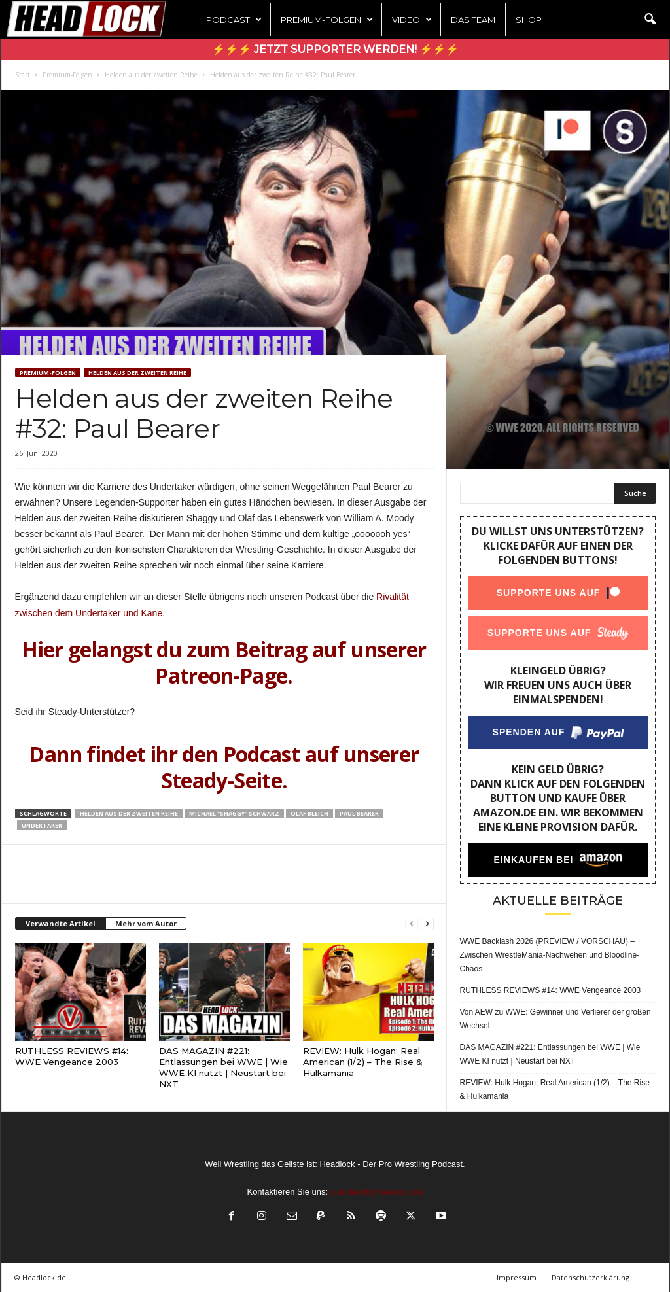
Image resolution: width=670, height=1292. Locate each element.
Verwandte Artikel (61, 923)
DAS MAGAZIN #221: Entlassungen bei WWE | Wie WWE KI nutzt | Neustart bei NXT (223, 1067)
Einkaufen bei (533, 859)
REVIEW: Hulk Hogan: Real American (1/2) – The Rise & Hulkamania (363, 1061)
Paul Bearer (359, 813)
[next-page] (427, 924)
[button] (649, 19)
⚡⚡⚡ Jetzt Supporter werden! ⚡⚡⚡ (335, 49)
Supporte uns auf (548, 592)
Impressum (517, 1277)
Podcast (234, 19)
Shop (529, 19)
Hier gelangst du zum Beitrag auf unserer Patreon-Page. (224, 662)
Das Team (473, 19)
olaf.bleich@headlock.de (376, 1191)
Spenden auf (528, 732)
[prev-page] (411, 924)
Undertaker (42, 825)
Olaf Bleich (309, 813)
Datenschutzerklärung (590, 1277)
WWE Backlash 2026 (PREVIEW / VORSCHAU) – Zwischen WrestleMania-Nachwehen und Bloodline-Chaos (550, 955)
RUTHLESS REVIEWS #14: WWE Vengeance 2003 (71, 1056)
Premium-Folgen (327, 19)
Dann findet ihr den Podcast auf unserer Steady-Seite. (224, 767)
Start (22, 74)
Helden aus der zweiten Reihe (151, 74)
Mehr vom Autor (146, 923)
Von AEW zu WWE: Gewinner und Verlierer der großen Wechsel (555, 1018)
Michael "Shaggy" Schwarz (234, 813)
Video (412, 19)
